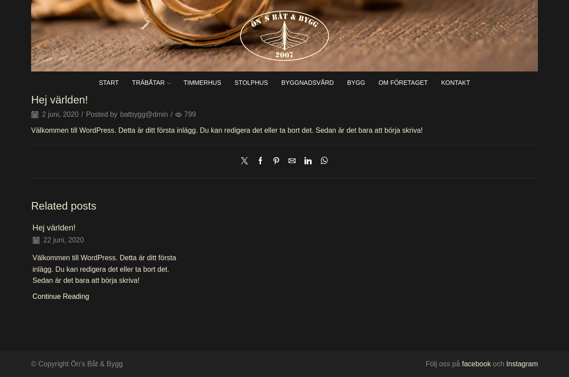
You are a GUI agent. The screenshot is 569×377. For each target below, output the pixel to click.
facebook (475, 364)
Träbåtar (151, 82)
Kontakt (455, 82)
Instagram (522, 364)
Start (109, 82)
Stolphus (251, 82)
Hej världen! (54, 227)
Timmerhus (202, 82)
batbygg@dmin (144, 114)
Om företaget (403, 82)
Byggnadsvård (307, 82)
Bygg (356, 82)
